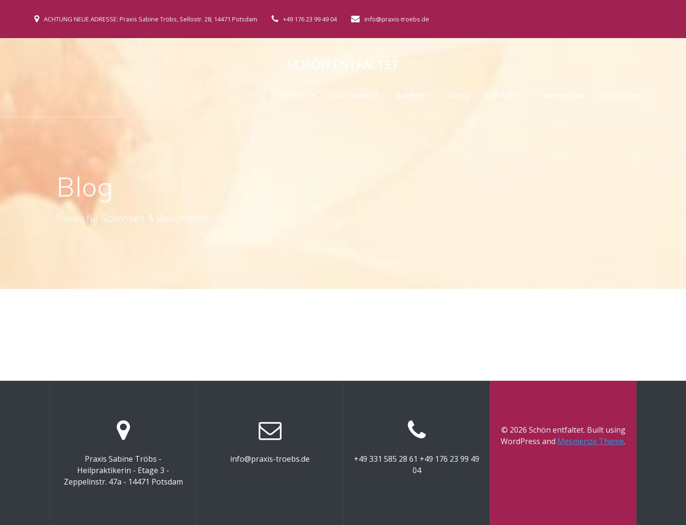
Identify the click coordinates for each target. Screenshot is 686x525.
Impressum (563, 95)
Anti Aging (352, 95)
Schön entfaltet (343, 65)
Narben (410, 95)
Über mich (297, 95)
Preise (459, 95)
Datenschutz (624, 95)
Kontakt (502, 95)
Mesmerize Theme (590, 441)
